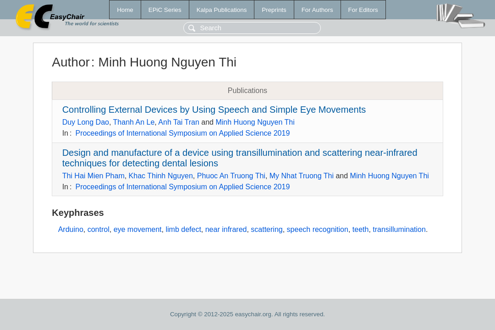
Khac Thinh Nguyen (161, 176)
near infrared (226, 229)
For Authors (317, 9)
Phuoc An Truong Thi (231, 176)
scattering (266, 229)
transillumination (399, 229)
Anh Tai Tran (178, 122)
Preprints (274, 9)
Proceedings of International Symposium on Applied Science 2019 (182, 133)
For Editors (363, 9)
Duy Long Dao (85, 122)
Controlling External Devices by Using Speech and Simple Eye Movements (214, 109)
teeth (360, 229)
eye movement (138, 229)
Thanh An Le (134, 122)
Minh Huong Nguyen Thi (254, 122)
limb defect (183, 229)
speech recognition (317, 229)
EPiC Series (165, 9)
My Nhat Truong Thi (302, 176)
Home (125, 9)
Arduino (70, 229)
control (99, 229)
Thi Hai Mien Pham (93, 176)
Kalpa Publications (222, 9)
